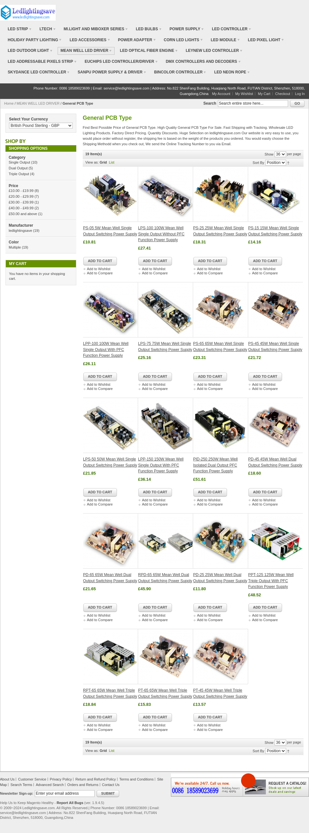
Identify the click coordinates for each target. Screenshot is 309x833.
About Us (7, 779)
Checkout (282, 94)
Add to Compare (100, 273)
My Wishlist (244, 94)
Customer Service (32, 779)
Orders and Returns (82, 785)
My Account (221, 94)
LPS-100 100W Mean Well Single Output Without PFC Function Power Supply (161, 234)
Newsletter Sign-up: (16, 793)
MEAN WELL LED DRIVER (38, 103)
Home (9, 103)
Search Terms (21, 785)
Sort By (258, 163)
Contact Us (110, 785)
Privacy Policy (61, 779)
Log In (300, 94)
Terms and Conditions (136, 779)
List (111, 162)
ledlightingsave (20, 230)
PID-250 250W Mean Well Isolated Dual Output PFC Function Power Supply (215, 465)
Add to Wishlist (98, 269)
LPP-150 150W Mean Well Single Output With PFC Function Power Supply (160, 465)
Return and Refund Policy (95, 779)
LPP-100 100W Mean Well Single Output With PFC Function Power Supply (105, 349)
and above (23, 214)
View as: (91, 162)
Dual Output (18, 168)
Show (269, 154)
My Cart (264, 94)
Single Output (19, 162)
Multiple (15, 247)
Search (209, 103)
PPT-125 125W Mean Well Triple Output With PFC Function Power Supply (271, 581)
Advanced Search (50, 785)
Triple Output (19, 174)
